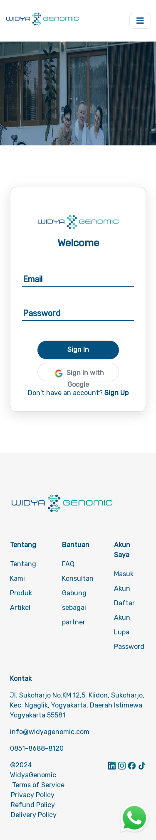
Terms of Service (38, 785)
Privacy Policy (32, 795)
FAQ (68, 564)
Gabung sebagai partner (74, 607)
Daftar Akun (124, 610)
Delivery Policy (34, 815)
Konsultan (78, 578)
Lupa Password (129, 639)
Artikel (20, 608)
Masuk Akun (124, 581)
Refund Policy (33, 805)
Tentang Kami (23, 571)
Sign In (78, 350)
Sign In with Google (78, 374)
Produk (21, 593)
